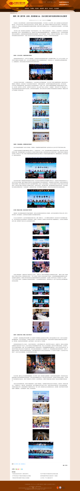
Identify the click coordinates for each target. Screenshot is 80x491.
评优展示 (37, 8)
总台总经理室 (49, 484)
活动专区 (51, 8)
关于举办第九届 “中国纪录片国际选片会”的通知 (21, 475)
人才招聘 (37, 484)
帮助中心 (53, 484)
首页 (18, 8)
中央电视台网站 (27, 484)
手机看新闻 (49, 20)
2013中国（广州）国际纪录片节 (46, 477)
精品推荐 (42, 8)
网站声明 (41, 484)
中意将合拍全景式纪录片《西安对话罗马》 (20, 473)
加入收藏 (48, 2)
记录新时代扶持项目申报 (64, 2)
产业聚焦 (32, 8)
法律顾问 (45, 484)
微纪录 (46, 8)
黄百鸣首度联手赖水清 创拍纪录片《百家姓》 (49, 475)
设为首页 (45, 2)
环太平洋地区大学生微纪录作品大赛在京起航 (49, 473)
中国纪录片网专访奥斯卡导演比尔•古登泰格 (20, 477)
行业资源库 (56, 8)
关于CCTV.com (33, 484)
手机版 (51, 2)
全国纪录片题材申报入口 (64, 4)
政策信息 (27, 8)
